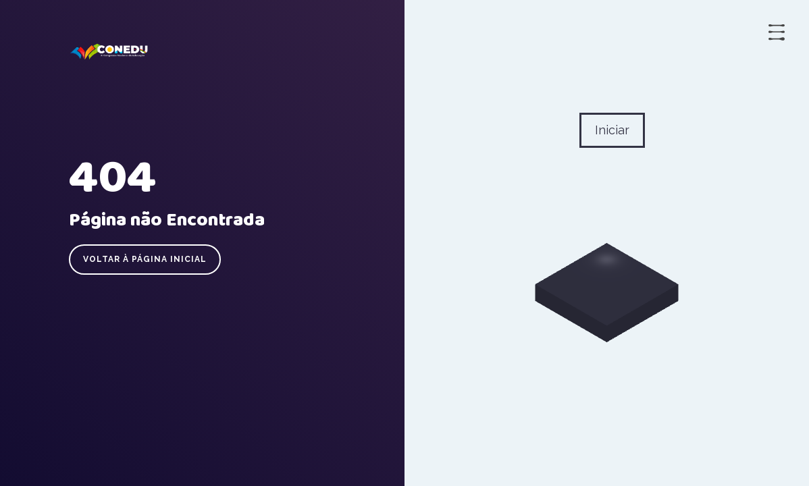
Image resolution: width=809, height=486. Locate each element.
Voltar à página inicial (145, 259)
